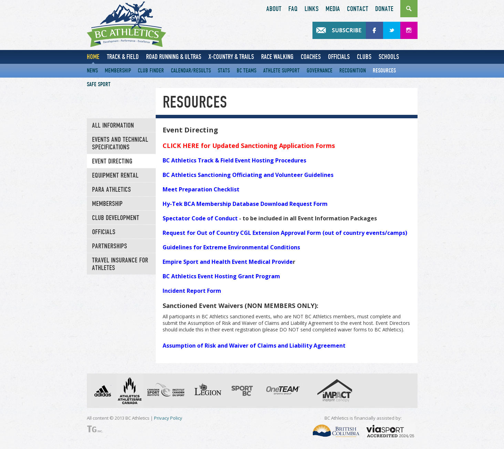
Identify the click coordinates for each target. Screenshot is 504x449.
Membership (118, 70)
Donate (384, 9)
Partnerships (109, 246)
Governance (319, 70)
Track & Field (123, 56)
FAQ (293, 9)
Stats (224, 70)
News (92, 70)
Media (333, 9)
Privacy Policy (168, 418)
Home (93, 56)
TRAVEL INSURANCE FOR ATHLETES (120, 264)
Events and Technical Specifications (120, 143)
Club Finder (151, 70)
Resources (384, 70)
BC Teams (246, 70)
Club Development (115, 218)
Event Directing (112, 161)
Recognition (352, 70)
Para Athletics (111, 189)
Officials (339, 56)
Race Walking (277, 56)
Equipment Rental (115, 175)
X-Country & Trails (231, 56)
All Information (113, 125)
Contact (357, 9)
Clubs (364, 56)
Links (312, 9)
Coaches (311, 56)
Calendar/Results (191, 70)
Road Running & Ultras (173, 56)
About (273, 9)
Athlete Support (281, 70)
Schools (389, 56)
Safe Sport (99, 84)
